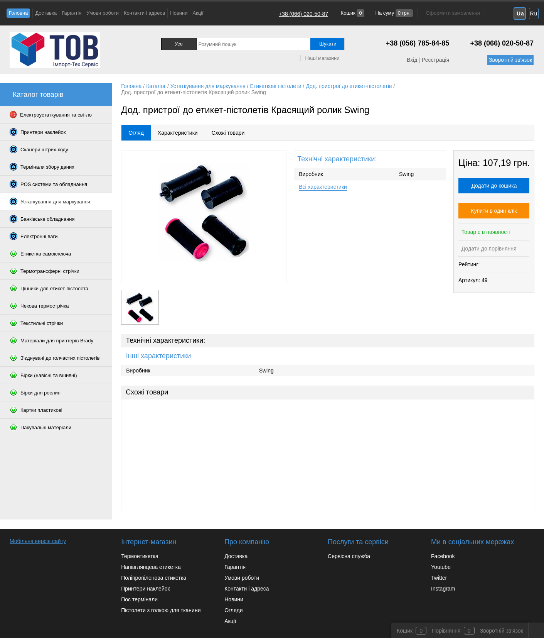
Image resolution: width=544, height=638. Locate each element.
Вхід (412, 60)
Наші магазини (322, 58)
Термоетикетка (139, 556)
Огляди (233, 610)
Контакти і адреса (144, 13)
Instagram (443, 589)
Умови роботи (102, 13)
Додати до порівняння (488, 248)
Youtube (441, 567)
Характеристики (178, 133)
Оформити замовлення (453, 13)
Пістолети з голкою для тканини (160, 610)
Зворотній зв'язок (510, 60)
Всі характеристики (323, 187)
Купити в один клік (494, 211)
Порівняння (446, 631)
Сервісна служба (349, 556)
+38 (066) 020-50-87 (303, 14)
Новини (178, 13)
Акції (197, 13)
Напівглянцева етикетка (151, 567)
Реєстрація (435, 60)
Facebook (443, 556)
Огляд (136, 133)
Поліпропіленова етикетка (153, 578)
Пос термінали (139, 599)
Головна (18, 13)
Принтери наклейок (145, 589)
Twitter (439, 578)
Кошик (351, 13)
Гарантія (71, 13)
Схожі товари (228, 133)
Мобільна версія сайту (38, 541)
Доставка (46, 13)
